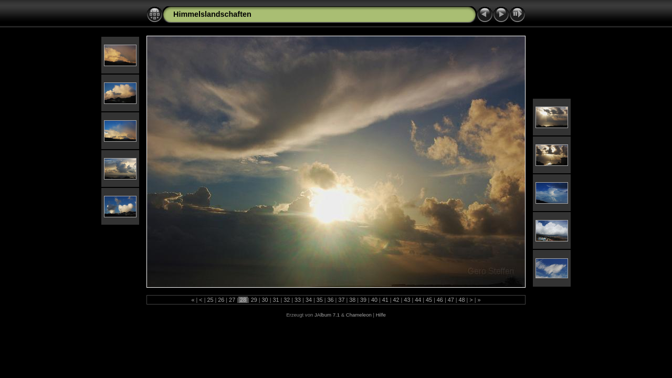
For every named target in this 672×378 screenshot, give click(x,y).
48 (462, 300)
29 (254, 300)
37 (341, 300)
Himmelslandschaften (212, 14)
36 (330, 300)
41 (385, 300)
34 (308, 300)
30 (265, 300)
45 (429, 300)
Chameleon (359, 315)
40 (374, 300)
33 (297, 300)
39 (363, 300)
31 (275, 300)
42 (396, 300)
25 (210, 300)
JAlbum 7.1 (327, 315)
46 (440, 300)
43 (407, 300)
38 (352, 300)
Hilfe (381, 315)
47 (451, 300)
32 (286, 300)
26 (221, 300)
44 (418, 300)
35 (319, 300)
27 (232, 300)
